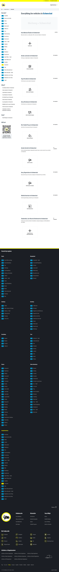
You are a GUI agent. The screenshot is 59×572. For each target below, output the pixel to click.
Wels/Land (33, 412)
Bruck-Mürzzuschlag (7, 260)
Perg (32, 389)
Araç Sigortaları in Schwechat (7, 102)
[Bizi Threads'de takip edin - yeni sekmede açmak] (36, 534)
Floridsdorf (5, 381)
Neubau (4, 409)
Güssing (33, 265)
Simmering (5, 420)
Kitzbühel (33, 346)
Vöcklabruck (34, 407)
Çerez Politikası (47, 521)
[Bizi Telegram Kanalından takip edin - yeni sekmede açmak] (7, 544)
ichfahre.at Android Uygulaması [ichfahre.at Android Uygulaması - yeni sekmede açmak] (33, 556)
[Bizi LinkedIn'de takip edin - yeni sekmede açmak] (22, 541)
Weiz (4, 296)
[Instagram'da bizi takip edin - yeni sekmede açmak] (22, 534)
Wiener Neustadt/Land (7, 70)
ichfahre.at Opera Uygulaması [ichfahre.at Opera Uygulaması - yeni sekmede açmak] (6, 556)
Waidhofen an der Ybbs (7, 77)
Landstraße (5, 394)
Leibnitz (4, 275)
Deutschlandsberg (6, 263)
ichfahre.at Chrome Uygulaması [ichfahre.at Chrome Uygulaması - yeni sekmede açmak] (7, 553)
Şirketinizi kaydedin (33, 519)
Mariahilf (5, 404)
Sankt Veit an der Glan (35, 318)
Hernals (4, 384)
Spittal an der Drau (35, 316)
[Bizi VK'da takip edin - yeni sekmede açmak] (36, 541)
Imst (32, 343)
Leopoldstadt (5, 397)
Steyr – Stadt (34, 402)
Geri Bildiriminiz (19, 521)
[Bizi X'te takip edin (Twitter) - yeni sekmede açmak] (22, 538)
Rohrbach (33, 394)
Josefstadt (5, 391)
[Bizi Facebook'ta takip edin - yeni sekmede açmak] (7, 534)
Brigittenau (5, 371)
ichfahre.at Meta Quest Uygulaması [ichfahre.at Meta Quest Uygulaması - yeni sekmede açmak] (20, 559)
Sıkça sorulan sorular (20, 519)
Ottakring (5, 412)
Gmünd (4, 23)
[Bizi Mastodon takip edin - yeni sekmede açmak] (36, 544)
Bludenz (4, 341)
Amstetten (5, 16)
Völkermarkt (33, 324)
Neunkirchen (5, 54)
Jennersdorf (34, 268)
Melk (4, 49)
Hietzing (4, 386)
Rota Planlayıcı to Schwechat (7, 117)
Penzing (4, 415)
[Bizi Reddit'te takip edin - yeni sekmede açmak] (36, 538)
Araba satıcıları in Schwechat (7, 90)
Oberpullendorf (34, 275)
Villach (33, 321)
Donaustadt (5, 376)
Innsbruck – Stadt (35, 338)
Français (13, 564)
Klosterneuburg (6, 34)
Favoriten (5, 378)
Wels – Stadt (34, 409)
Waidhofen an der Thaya (7, 75)
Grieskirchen (34, 378)
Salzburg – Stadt (6, 311)
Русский (5, 564)
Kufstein (33, 348)
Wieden (4, 425)
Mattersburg (34, 270)
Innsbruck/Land (34, 341)
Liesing (4, 399)
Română (20, 564)
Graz (4, 265)
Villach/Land (34, 326)
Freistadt (33, 373)
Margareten (5, 402)
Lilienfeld (4, 44)
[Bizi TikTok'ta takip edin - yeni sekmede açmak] (7, 538)
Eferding (33, 371)
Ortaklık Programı (33, 524)
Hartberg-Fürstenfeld (7, 273)
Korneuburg (5, 36)
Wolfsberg (33, 329)
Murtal (4, 286)
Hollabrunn (5, 28)
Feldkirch (5, 346)
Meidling (5, 407)
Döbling (4, 373)
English (28, 564)
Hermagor (33, 308)
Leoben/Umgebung (6, 283)
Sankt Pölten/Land (6, 59)
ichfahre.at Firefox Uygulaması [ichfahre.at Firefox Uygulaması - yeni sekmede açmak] (20, 553)
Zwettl (4, 80)
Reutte (33, 356)
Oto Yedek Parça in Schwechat (7, 97)
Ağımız (31, 521)
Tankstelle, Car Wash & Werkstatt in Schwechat (6, 109)
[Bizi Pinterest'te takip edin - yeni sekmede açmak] (7, 541)
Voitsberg (5, 294)
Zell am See (5, 318)
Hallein (4, 306)
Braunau (33, 368)
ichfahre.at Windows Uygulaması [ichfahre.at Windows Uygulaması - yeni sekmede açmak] (20, 556)
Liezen (4, 281)
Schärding (33, 397)
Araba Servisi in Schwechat (7, 99)
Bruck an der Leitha (6, 18)
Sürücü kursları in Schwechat (7, 106)
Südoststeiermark (6, 291)
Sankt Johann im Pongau (7, 308)
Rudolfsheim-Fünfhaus (7, 417)
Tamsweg (5, 316)
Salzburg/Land (6, 313)
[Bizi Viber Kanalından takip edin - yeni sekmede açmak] (22, 544)
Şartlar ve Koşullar (48, 524)
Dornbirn (5, 343)
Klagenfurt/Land (34, 313)
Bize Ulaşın (18, 524)
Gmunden (33, 376)
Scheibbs (5, 62)
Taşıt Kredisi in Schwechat (6, 92)
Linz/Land (33, 386)
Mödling (4, 46)
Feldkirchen (33, 306)
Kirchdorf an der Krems (36, 381)
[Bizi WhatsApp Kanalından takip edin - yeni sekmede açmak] (51, 541)
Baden (4, 21)
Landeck (33, 351)
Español (17, 564)
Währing (4, 422)
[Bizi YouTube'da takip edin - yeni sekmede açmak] (51, 534)
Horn (4, 31)
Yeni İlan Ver (32, 516)
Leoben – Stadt (6, 278)
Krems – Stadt (5, 41)
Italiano (24, 564)
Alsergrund (5, 368)
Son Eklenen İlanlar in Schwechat (8, 87)
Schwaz (33, 359)
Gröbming (5, 268)
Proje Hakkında (18, 516)
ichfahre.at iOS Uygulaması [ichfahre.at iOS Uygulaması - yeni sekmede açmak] (6, 559)
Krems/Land (5, 39)
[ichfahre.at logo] (3, 5)
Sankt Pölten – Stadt (6, 57)
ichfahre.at (6, 570)
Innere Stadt (5, 389)
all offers (56, 32)
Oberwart (33, 278)
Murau (4, 288)
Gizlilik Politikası (48, 519)
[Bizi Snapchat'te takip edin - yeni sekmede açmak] (51, 538)
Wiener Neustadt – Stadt (7, 72)
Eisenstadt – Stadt (35, 260)
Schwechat (5, 65)
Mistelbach (5, 52)
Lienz (32, 354)
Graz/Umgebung (6, 270)
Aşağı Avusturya (6, 9)
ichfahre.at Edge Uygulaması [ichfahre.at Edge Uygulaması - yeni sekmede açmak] (32, 553)
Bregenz (4, 338)
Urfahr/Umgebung (35, 404)
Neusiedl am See (34, 273)
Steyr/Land (33, 399)
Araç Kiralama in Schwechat (7, 94)
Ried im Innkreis (34, 391)
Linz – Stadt (33, 384)
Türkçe (9, 564)
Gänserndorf (5, 26)
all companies (55, 55)
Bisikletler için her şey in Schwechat (8, 104)
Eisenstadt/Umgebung (35, 263)
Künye (46, 516)
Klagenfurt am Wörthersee (36, 311)
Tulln (4, 67)
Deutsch (32, 564)
